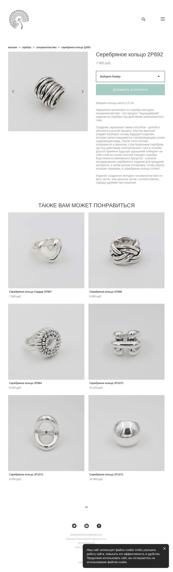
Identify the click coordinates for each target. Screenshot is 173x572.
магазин (12, 47)
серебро (26, 47)
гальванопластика (46, 47)
